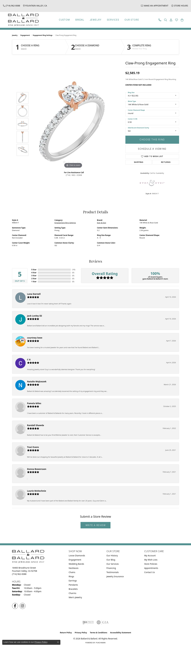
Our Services (112, 563)
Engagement (25, 35)
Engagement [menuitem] (75, 559)
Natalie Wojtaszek (37, 381)
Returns (166, 162)
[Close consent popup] (58, 642)
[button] (165, 20)
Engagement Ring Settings (42, 35)
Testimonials (112, 572)
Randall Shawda (35, 425)
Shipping (138, 162)
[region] (73, 124)
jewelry (15, 35)
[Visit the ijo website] (88, 622)
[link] (11, 5)
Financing (111, 568)
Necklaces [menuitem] (74, 568)
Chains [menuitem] (72, 572)
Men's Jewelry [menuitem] (75, 597)
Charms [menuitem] (72, 593)
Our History (112, 555)
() (73, 269)
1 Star (33, 281)
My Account (150, 555)
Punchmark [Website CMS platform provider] (101, 643)
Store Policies (150, 563)
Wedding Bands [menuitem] (76, 563)
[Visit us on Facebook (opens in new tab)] (15, 606)
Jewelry (95, 19)
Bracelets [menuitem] (73, 589)
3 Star (33, 275)
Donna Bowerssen (36, 469)
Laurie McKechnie (36, 490)
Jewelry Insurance (115, 576)
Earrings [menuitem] (73, 580)
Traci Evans (33, 447)
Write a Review (95, 525)
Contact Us (149, 572)
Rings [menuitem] (71, 576)
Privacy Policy (81, 632)
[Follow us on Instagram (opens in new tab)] (22, 606)
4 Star (33, 272)
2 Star (33, 278)
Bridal (78, 19)
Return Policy (66, 632)
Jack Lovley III (34, 315)
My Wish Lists (150, 559)
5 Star (33, 269)
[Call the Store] (19, 574)
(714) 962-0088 (74, 175)
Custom (62, 19)
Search (24, 49)
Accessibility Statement (120, 632)
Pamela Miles (34, 403)
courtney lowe (34, 337)
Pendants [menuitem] (73, 584)
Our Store (133, 19)
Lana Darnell (34, 294)
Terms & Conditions (98, 632)
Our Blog (110, 559)
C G (29, 359)
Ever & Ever (101, 223)
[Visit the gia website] (103, 622)
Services (113, 19)
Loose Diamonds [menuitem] (77, 555)
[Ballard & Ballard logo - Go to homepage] (22, 20)
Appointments (151, 568)
